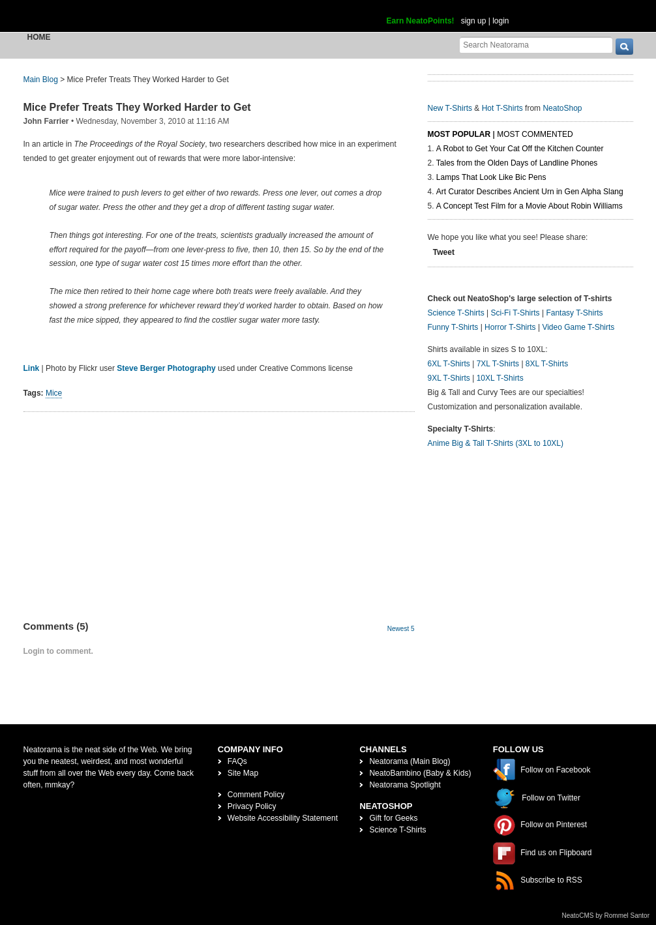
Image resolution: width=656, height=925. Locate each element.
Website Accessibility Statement (283, 818)
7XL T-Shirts (498, 363)
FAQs (237, 761)
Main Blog (40, 79)
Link (31, 368)
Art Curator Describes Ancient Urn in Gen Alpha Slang (529, 191)
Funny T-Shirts (453, 327)
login (500, 20)
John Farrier (46, 121)
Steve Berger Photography (166, 368)
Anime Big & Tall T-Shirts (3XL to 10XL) (496, 443)
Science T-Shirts (456, 312)
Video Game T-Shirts (578, 327)
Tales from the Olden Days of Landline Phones (516, 163)
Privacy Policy (252, 806)
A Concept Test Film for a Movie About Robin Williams (529, 206)
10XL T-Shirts (500, 378)
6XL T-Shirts (449, 363)
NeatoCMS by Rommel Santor (606, 915)
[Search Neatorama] (536, 45)
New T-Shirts (450, 108)
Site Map (243, 773)
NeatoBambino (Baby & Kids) (420, 773)
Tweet (444, 252)
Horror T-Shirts (510, 327)
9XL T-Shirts (449, 378)
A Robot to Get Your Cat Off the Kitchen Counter (520, 148)
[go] (624, 46)
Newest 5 (401, 628)
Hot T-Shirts (502, 108)
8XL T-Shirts (547, 363)
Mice (54, 393)
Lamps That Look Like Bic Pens (491, 177)
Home (39, 37)
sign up (473, 20)
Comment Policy (256, 794)
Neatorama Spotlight (404, 784)
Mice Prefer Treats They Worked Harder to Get (137, 107)
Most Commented (535, 134)
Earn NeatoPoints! (421, 20)
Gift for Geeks (393, 818)
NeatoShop (562, 108)
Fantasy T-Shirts (574, 312)
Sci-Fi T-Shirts (514, 312)
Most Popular (459, 134)
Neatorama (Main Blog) (409, 761)
